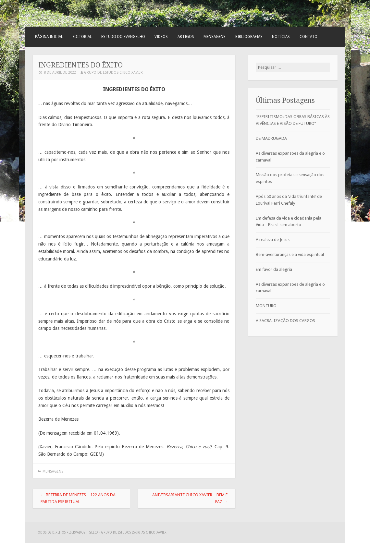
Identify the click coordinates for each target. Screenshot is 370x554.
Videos (161, 36)
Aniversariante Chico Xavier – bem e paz (190, 498)
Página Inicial (49, 36)
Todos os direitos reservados (61, 532)
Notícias (281, 36)
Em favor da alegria (274, 269)
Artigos (186, 36)
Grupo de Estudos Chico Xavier (113, 72)
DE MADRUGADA (271, 138)
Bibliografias (249, 36)
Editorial (82, 36)
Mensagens (215, 36)
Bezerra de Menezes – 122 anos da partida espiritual (78, 498)
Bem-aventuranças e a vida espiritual (290, 254)
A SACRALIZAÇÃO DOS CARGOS (285, 320)
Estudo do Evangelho (123, 36)
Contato (308, 36)
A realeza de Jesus (273, 239)
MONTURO (266, 305)
